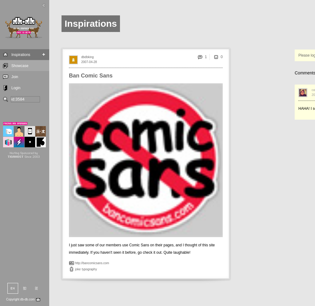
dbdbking (87, 57)
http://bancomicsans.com (92, 263)
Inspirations (20, 55)
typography (89, 269)
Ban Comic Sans (91, 76)
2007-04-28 (89, 62)
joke (78, 269)
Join (14, 77)
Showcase (19, 66)
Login (15, 88)
